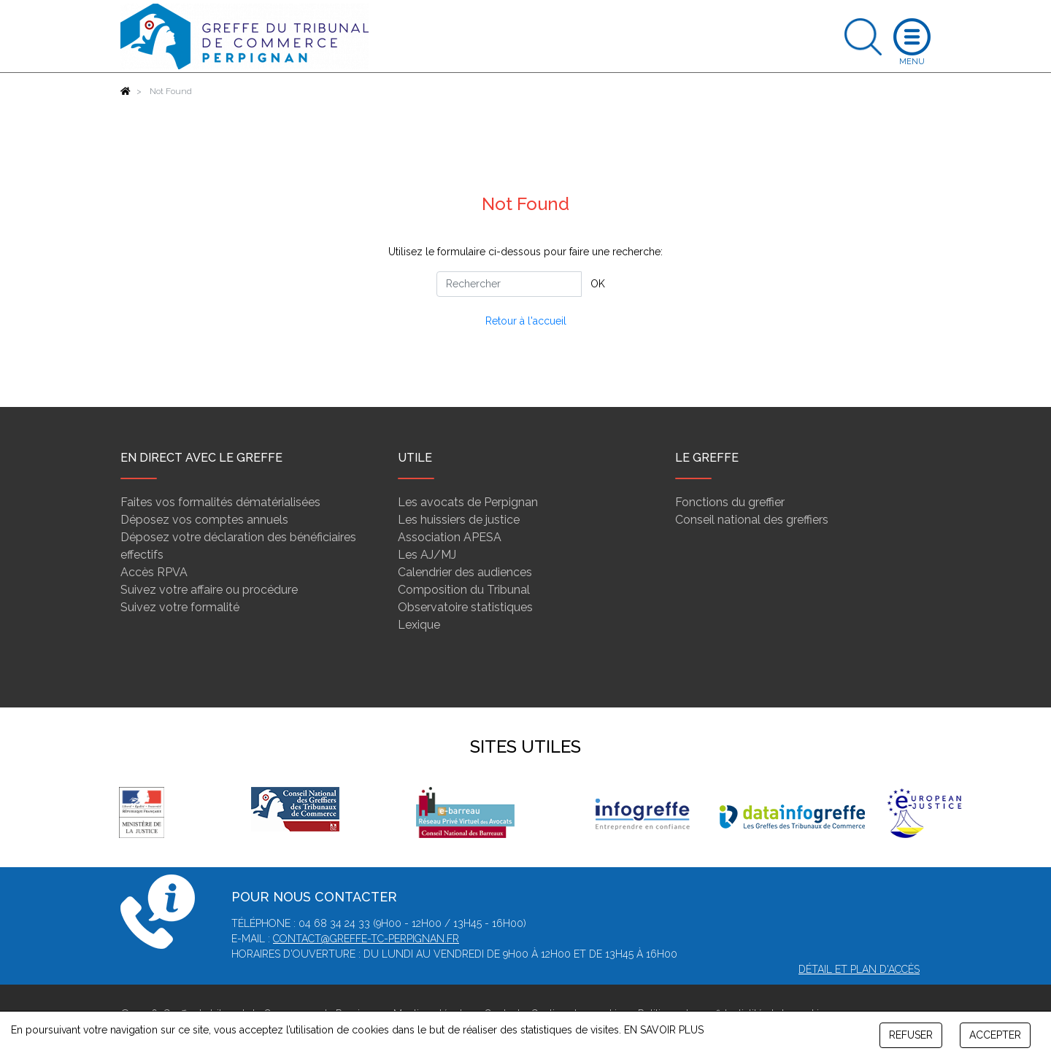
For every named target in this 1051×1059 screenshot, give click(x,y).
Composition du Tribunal (464, 590)
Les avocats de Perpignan (468, 502)
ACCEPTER (995, 1035)
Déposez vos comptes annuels (204, 520)
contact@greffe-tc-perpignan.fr (366, 938)
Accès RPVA (154, 572)
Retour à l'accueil (525, 321)
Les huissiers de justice (459, 520)
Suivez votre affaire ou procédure (209, 590)
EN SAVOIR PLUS (664, 1030)
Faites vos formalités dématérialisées (220, 502)
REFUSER (911, 1035)
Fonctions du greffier (730, 502)
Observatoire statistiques (465, 607)
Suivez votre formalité (179, 607)
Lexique (419, 625)
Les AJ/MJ (427, 555)
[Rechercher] (509, 284)
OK (597, 284)
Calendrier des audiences (465, 572)
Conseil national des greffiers (751, 520)
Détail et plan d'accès (859, 969)
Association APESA (449, 537)
